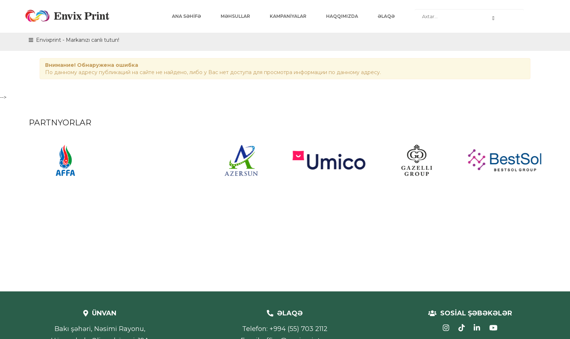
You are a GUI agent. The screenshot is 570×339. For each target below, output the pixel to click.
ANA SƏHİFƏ (186, 16)
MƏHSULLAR (235, 16)
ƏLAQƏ (386, 16)
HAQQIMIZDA (342, 16)
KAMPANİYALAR (288, 16)
